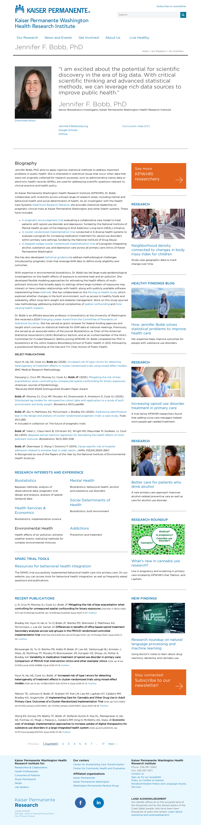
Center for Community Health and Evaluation (99, 768)
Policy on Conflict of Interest (147, 780)
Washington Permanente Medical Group (96, 786)
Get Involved (89, 37)
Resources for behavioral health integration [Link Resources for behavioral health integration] (53, 566)
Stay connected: (149, 675)
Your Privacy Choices (25, 816)
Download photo (25, 120)
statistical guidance (56, 257)
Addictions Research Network (50, 205)
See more (143, 169)
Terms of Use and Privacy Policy (39, 814)
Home (145, 51)
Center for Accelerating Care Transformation (98, 764)
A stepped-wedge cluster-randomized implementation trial (58, 244)
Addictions (79, 528)
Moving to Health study (102, 292)
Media (18, 783)
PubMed (93, 613)
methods (45, 292)
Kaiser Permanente (84, 778)
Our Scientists (176, 51)
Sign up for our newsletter (146, 777)
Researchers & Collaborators (31, 767)
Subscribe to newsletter (171, 6)
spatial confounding (97, 304)
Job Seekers (22, 787)
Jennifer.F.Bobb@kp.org (73, 126)
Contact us (137, 774)
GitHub (63, 134)
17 (103, 744)
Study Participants (25, 779)
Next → (113, 744)
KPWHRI (26, 811)
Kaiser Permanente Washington (91, 782)
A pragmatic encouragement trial (42, 220)
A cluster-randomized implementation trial (48, 232)
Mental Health (82, 480)
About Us (112, 37)
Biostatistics (25, 480)
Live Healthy (139, 37)
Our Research (27, 37)
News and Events (58, 37)
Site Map (19, 814)
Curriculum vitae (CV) (136, 126)
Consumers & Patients (27, 775)
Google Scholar (68, 130)
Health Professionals (26, 771)
